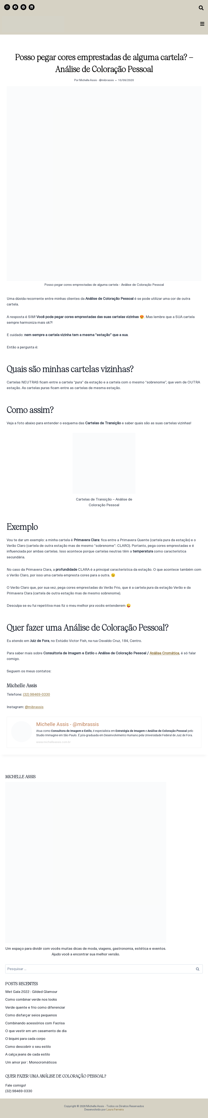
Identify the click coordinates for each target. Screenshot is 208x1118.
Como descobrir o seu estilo (28, 1047)
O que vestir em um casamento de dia (36, 1031)
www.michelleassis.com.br (53, 742)
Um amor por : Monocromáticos (31, 1062)
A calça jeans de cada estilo (27, 1054)
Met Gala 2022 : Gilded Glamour (31, 992)
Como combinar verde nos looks (31, 1000)
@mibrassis (34, 707)
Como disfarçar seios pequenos (31, 1015)
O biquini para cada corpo (25, 1039)
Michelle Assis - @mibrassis (96, 80)
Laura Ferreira (115, 1109)
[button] (202, 24)
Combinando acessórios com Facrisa (35, 1023)
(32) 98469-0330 (36, 694)
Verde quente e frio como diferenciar (35, 1007)
